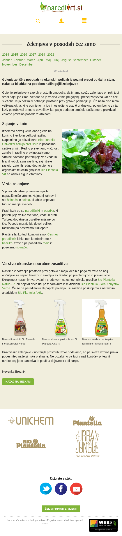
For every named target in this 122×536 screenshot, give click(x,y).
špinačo (21, 247)
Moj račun (61, 20)
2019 (41, 54)
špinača (12, 200)
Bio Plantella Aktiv (30, 292)
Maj (48, 60)
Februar (19, 60)
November (9, 64)
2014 (5, 54)
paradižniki (32, 210)
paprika (49, 210)
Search (38, 21)
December (26, 64)
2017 (32, 54)
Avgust (66, 60)
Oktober (95, 60)
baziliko (7, 243)
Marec (31, 60)
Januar (7, 60)
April (40, 60)
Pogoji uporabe (55, 520)
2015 (14, 54)
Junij (56, 60)
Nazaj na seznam (17, 381)
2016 (23, 54)
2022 (50, 54)
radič (45, 243)
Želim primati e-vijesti (61, 508)
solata (26, 200)
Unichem (10, 520)
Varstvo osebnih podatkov (31, 520)
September (80, 60)
